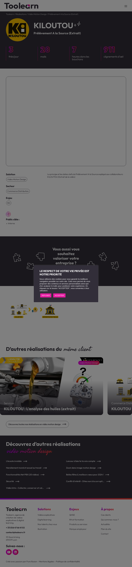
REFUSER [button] (46, 295)
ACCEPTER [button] (59, 295)
